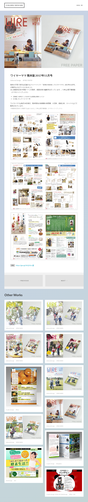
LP (15, 480)
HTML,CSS (57, 494)
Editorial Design (15, 80)
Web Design (9, 480)
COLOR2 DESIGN (14, 5)
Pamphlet (59, 463)
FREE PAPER (28, 80)
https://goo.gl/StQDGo (24, 265)
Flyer (17, 409)
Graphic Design (10, 409)
